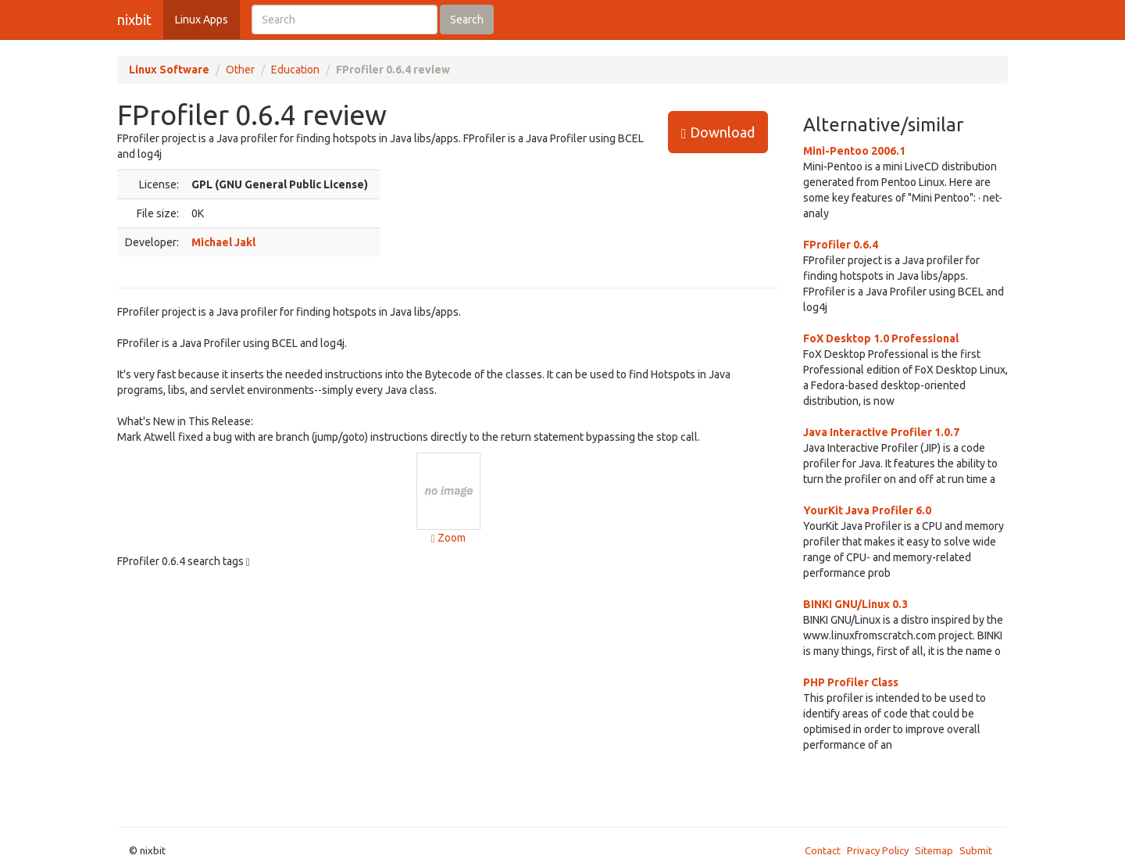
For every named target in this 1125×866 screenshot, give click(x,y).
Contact (823, 850)
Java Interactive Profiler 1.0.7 (881, 432)
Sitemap (934, 850)
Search (467, 19)
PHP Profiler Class (850, 682)
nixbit (134, 19)
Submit (975, 850)
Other (240, 69)
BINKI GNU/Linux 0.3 (855, 604)
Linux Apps (201, 19)
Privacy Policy (878, 850)
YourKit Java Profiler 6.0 (867, 510)
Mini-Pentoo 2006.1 (854, 151)
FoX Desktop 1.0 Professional (881, 338)
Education (295, 69)
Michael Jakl (223, 242)
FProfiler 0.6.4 (840, 244)
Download (718, 132)
